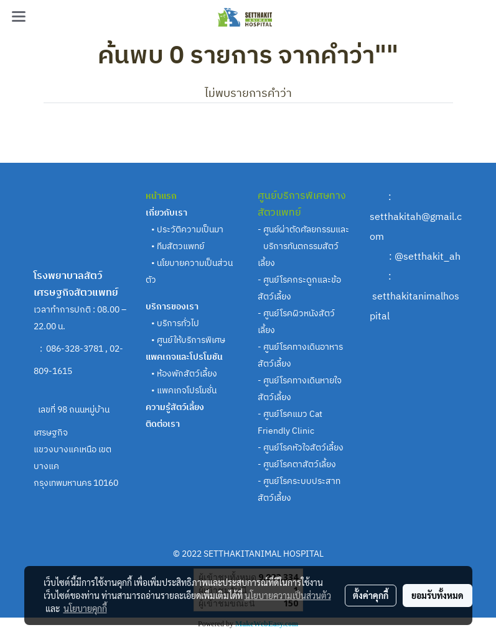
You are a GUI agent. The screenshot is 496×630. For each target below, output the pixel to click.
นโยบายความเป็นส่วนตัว (288, 595)
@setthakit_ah (428, 257)
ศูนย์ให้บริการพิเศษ (191, 340)
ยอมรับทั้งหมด (437, 595)
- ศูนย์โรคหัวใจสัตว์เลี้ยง (301, 448)
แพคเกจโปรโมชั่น (187, 390)
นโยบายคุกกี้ (85, 608)
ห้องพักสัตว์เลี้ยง (187, 374)
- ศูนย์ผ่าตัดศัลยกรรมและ (303, 229)
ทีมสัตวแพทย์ (181, 246)
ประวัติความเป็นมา (190, 229)
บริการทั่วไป (178, 323)
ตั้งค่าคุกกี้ (370, 595)
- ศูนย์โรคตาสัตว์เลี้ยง (297, 464)
